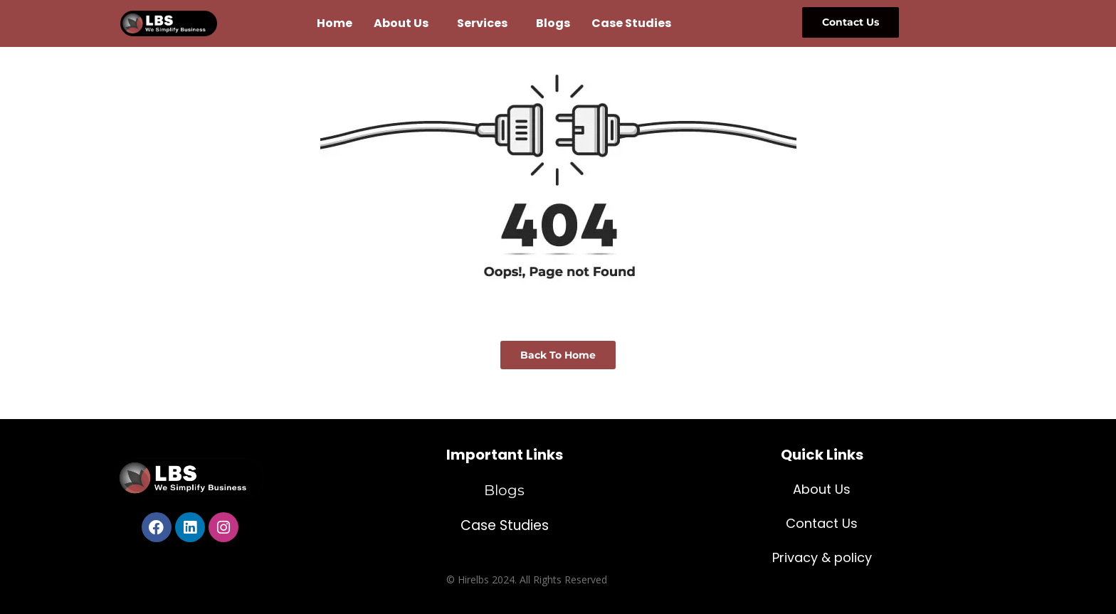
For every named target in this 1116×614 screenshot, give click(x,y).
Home (334, 23)
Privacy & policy (822, 557)
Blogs (553, 23)
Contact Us (822, 523)
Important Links (504, 455)
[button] (404, 23)
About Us (401, 23)
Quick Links (822, 455)
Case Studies (631, 23)
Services (482, 23)
